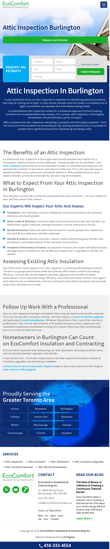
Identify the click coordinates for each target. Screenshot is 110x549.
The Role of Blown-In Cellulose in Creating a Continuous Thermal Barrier (89, 487)
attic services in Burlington (19, 369)
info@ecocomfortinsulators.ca (55, 502)
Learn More (84, 518)
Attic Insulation (37, 461)
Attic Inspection (14, 461)
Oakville (66, 425)
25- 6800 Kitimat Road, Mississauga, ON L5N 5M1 (53, 492)
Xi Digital (69, 537)
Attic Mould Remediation (52, 467)
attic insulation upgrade (89, 316)
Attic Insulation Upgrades (89, 461)
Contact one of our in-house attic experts (28, 366)
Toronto (40, 433)
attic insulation (12, 165)
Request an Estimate (55, 40)
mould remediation (33, 320)
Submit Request (90, 71)
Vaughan (67, 433)
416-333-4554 (55, 545)
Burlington (67, 408)
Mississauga (41, 425)
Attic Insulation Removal (19, 467)
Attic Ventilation (60, 461)
